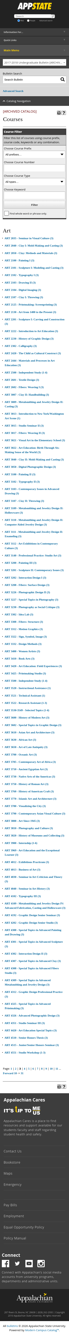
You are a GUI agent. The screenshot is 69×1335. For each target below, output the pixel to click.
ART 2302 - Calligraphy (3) (20, 346)
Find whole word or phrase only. (28, 213)
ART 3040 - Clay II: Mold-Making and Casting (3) (34, 459)
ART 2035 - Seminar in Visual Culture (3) (28, 238)
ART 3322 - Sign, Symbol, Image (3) (25, 636)
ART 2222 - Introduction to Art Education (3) (31, 331)
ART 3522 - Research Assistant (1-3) (25, 702)
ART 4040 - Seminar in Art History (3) (27, 888)
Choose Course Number (19, 162)
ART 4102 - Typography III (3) (22, 896)
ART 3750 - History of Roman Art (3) (26, 784)
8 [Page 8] (42, 1068)
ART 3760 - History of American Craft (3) (29, 791)
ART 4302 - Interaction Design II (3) (25, 953)
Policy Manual (15, 1238)
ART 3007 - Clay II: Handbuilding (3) (26, 394)
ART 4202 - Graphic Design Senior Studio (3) (31, 922)
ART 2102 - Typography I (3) (21, 275)
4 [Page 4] (24, 1068)
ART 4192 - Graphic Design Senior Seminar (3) (32, 915)
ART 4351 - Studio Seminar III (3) (24, 1023)
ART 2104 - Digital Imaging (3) (22, 289)
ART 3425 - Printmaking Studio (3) (25, 673)
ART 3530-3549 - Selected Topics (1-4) (26, 710)
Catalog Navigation (19, 101)
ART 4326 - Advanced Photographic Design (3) (31, 1015)
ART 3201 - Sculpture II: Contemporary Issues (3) (34, 570)
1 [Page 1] (11, 1068)
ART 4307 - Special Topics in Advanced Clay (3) (32, 961)
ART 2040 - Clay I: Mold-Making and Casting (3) (33, 245)
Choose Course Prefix (17, 148)
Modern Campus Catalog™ (42, 1330)
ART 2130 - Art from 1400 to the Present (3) (30, 312)
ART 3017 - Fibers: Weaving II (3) (24, 433)
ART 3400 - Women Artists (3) (22, 651)
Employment (14, 1216)
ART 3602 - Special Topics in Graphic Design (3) (32, 725)
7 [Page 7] (37, 1068)
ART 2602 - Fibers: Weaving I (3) (24, 387)
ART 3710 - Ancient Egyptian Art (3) (26, 769)
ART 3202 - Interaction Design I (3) (25, 577)
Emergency (13, 1184)
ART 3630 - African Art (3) (20, 739)
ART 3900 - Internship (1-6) (20, 843)
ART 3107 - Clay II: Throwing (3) (24, 500)
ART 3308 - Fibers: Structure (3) (23, 621)
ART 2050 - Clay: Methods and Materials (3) (30, 253)
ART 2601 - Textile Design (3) (21, 379)
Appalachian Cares (24, 1100)
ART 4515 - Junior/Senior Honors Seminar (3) (31, 1045)
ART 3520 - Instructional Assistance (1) (27, 688)
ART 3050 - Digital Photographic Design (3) (30, 466)
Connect (11, 1255)
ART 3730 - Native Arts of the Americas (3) (29, 776)
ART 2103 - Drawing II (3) (20, 282)
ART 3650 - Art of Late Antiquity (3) (25, 747)
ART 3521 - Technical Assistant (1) (24, 695)
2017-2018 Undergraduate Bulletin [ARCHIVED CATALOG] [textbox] (35, 62)
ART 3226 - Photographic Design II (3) (27, 592)
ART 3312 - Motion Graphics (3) (23, 629)
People (31, 20)
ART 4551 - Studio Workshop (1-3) (24, 1052)
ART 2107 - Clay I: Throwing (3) (23, 297)
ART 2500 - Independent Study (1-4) (25, 372)
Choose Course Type (17, 175)
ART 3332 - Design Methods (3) (22, 643)
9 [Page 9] (46, 1068)
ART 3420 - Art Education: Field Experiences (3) (33, 666)
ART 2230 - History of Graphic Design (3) (29, 338)
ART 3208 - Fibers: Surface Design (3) (26, 585)
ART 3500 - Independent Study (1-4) (25, 680)
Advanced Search (13, 91)
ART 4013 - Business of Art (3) (22, 869)
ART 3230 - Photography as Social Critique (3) (31, 607)
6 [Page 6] (33, 1068)
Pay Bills (10, 1205)
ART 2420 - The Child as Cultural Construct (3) (32, 353)
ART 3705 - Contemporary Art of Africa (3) (30, 761)
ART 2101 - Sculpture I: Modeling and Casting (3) (33, 267)
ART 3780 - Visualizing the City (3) (25, 806)
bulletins (12, 1326)
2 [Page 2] (15, 1068)
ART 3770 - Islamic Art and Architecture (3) (30, 798)
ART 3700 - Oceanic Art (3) (20, 754)
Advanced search (45, 20)
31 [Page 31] (22, 1073)
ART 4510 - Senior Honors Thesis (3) (26, 1037)
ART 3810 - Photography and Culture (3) (28, 828)
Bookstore (12, 1162)
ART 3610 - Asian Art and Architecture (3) (29, 732)
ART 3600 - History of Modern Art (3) (26, 717)
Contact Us (13, 1151)
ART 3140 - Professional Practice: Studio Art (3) (32, 555)
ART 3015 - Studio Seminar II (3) (24, 425)
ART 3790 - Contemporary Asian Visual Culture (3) (34, 813)
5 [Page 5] (29, 1068)
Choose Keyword (14, 189)
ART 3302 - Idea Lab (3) (18, 614)
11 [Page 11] (57, 1068)
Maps (8, 1173)
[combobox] (34, 62)
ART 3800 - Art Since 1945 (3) (22, 820)
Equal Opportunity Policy (24, 1227)
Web (20, 20)
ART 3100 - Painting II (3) (19, 474)
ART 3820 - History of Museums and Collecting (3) (34, 835)
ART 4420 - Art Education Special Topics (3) (30, 1030)
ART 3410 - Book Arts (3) (19, 658)
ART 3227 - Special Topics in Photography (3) (31, 599)
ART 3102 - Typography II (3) (22, 481)
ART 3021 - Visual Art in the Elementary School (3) (34, 440)
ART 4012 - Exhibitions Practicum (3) (26, 862)
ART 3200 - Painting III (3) (20, 562)
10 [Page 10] (51, 1068)
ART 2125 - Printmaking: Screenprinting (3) (30, 304)
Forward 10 (10, 1073)
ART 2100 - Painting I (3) (19, 260)
